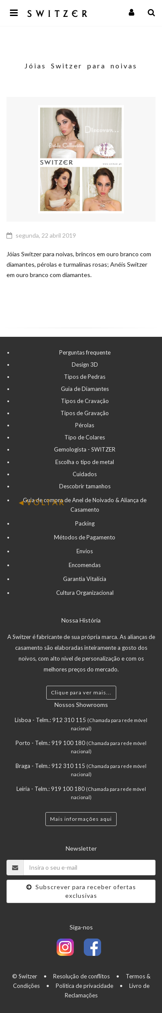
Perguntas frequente (85, 352)
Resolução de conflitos (81, 976)
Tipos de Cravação (85, 400)
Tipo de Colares (84, 437)
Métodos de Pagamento (84, 537)
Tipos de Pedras (84, 376)
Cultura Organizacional (85, 592)
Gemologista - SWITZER (84, 449)
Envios (84, 551)
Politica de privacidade (84, 985)
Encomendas (85, 564)
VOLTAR (41, 502)
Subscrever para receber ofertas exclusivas (81, 891)
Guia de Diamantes (85, 388)
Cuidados (85, 474)
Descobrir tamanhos (85, 486)
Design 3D (85, 364)
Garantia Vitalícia (84, 578)
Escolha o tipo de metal (84, 461)
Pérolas (84, 425)
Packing (85, 523)
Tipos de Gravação (84, 413)
